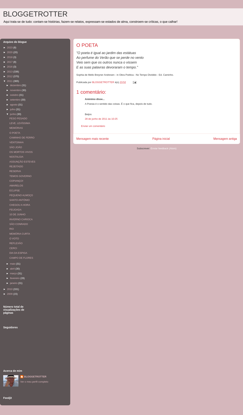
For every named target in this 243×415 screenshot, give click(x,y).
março (14, 273)
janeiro (14, 283)
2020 (10, 52)
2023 (10, 47)
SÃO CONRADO (18, 224)
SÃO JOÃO (15, 147)
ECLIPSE (14, 190)
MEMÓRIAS (16, 128)
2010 (10, 289)
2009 (10, 293)
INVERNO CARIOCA (20, 219)
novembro (16, 90)
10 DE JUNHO (17, 214)
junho (13, 114)
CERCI (13, 248)
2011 (10, 81)
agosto (14, 104)
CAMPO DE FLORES (21, 257)
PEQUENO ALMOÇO (21, 195)
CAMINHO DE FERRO (21, 137)
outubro (14, 95)
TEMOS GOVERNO (20, 176)
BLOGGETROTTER (35, 14)
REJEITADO (16, 166)
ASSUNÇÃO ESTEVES (22, 161)
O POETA (14, 132)
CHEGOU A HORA (19, 205)
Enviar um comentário (93, 126)
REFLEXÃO (15, 243)
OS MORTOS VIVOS (20, 152)
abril (12, 268)
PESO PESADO (18, 118)
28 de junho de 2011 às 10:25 (101, 118)
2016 (10, 66)
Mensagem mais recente (92, 138)
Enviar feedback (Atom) (164, 148)
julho (13, 109)
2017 (10, 62)
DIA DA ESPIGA (18, 253)
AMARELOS (16, 185)
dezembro (16, 85)
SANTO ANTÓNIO (19, 200)
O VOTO (14, 238)
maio (13, 263)
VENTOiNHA (16, 142)
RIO (11, 228)
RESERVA (15, 171)
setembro (15, 99)
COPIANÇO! (16, 180)
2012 (10, 76)
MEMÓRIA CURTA (19, 233)
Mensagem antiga (225, 138)
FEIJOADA (15, 209)
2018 (10, 57)
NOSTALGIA (16, 156)
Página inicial (161, 138)
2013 (10, 71)
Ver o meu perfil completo (34, 381)
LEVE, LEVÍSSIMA (19, 123)
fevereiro (15, 278)
